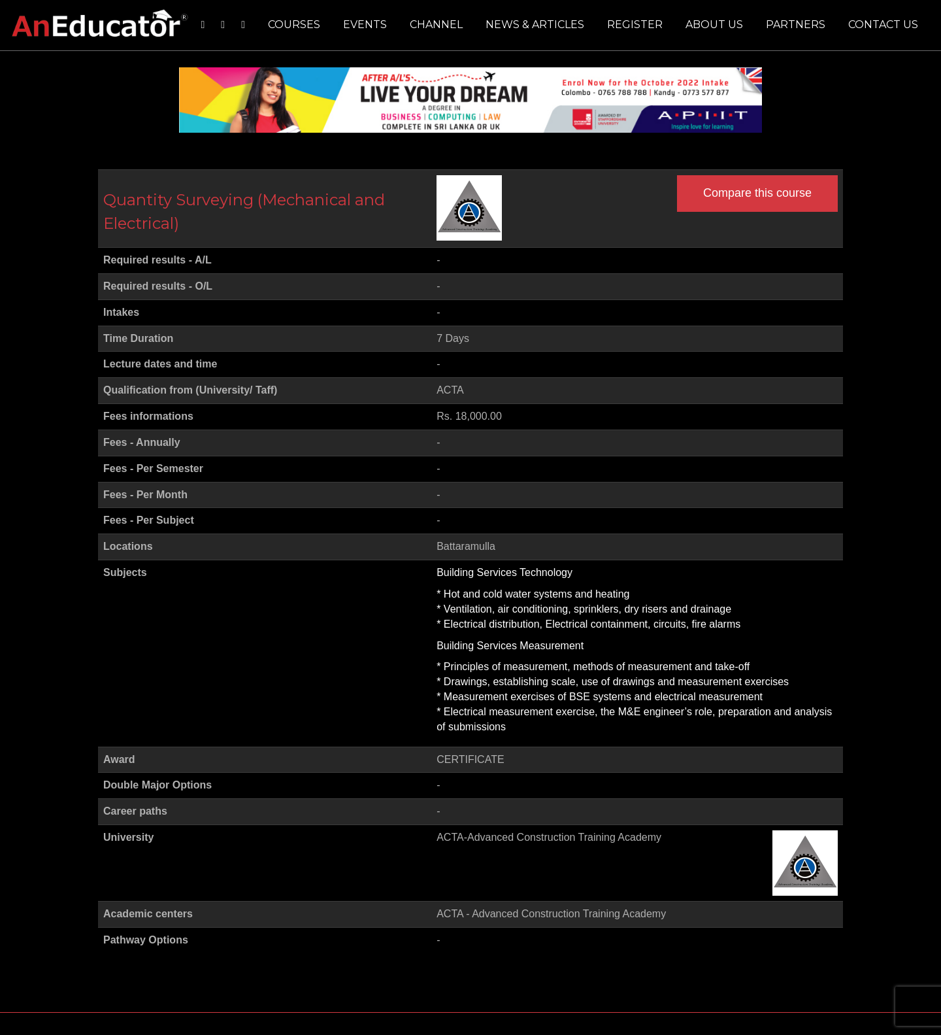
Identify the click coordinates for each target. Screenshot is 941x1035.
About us (714, 24)
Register (635, 24)
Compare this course (757, 192)
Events (365, 24)
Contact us (883, 24)
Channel (436, 24)
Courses (294, 24)
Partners (795, 24)
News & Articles (535, 24)
